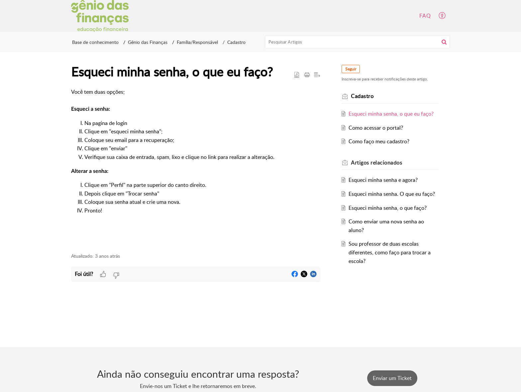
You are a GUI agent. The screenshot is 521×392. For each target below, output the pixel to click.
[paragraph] (195, 167)
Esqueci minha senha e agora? (383, 180)
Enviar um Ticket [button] (392, 378)
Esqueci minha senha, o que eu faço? (391, 113)
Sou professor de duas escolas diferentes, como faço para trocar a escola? (390, 252)
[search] (357, 42)
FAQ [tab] (425, 15)
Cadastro (236, 42)
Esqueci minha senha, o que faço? (388, 207)
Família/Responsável (197, 42)
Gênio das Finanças (147, 42)
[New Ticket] (392, 378)
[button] (442, 16)
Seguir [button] (350, 69)
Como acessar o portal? (376, 127)
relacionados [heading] (376, 162)
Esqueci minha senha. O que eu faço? (392, 193)
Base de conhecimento (95, 42)
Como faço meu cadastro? (379, 141)
